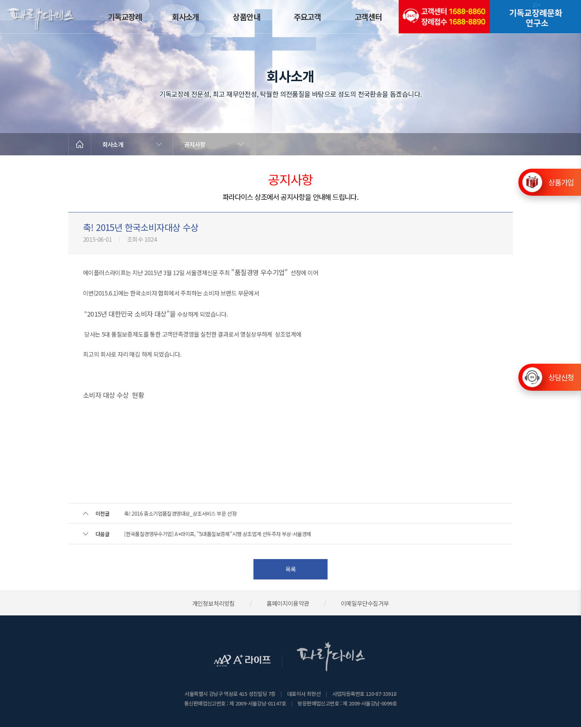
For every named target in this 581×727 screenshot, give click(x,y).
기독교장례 (125, 17)
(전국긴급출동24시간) (444, 16)
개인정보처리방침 (213, 603)
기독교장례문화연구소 (535, 16)
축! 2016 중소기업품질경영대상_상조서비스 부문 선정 (180, 513)
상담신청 (561, 377)
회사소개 (185, 17)
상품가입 (561, 180)
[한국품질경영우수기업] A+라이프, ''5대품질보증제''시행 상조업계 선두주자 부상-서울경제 (217, 534)
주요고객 (307, 17)
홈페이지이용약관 (287, 603)
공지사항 (194, 144)
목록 (290, 569)
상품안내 (246, 17)
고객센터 (368, 17)
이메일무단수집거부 (365, 603)
